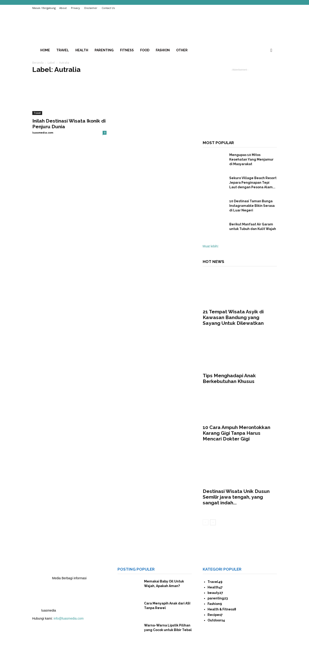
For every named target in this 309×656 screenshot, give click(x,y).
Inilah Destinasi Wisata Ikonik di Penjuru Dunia (69, 123)
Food (144, 50)
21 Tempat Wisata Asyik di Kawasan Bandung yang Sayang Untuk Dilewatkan (234, 317)
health (81, 50)
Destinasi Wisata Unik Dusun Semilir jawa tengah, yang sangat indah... (236, 497)
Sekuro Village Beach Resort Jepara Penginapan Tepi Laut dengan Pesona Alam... (252, 182)
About (63, 8)
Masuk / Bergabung (44, 8)
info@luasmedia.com (69, 618)
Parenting (104, 50)
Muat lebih (211, 246)
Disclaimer (90, 8)
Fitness (127, 50)
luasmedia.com (42, 132)
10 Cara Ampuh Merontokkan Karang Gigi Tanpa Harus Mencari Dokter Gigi (236, 433)
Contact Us (108, 8)
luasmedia (48, 610)
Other (182, 50)
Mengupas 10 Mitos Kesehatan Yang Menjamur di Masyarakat (251, 159)
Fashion (163, 50)
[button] (271, 50)
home (45, 50)
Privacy (75, 8)
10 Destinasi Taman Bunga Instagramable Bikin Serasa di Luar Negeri (252, 205)
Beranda (38, 63)
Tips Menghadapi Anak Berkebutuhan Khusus (229, 378)
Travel (62, 50)
